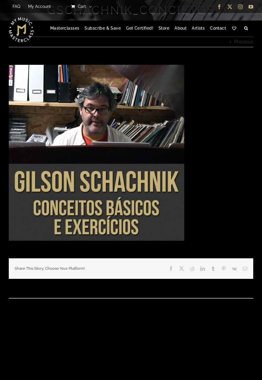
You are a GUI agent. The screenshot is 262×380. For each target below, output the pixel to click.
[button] (246, 28)
